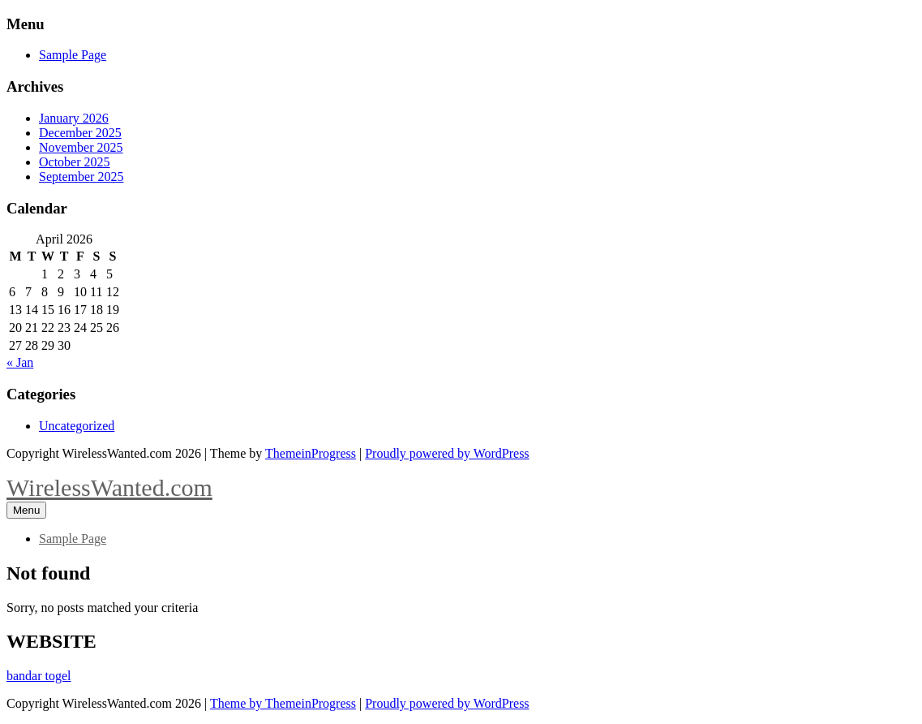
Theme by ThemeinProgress (283, 703)
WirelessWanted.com (109, 487)
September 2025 (81, 176)
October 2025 (74, 162)
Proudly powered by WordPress (447, 453)
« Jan (19, 362)
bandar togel (38, 676)
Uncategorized (76, 426)
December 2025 (80, 133)
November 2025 (81, 147)
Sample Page (72, 55)
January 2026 (74, 118)
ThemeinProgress (310, 453)
